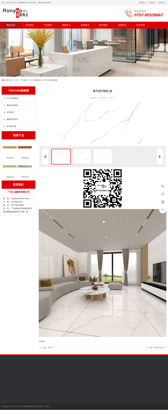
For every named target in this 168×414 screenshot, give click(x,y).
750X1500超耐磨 (50, 80)
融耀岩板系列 (12, 119)
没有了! (51, 347)
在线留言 (152, 3)
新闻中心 (66, 25)
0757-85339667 (163, 186)
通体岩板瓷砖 (12, 105)
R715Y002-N (159, 347)
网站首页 (11, 25)
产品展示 (48, 25)
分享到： (42, 341)
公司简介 (29, 25)
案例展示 (85, 25)
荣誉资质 (140, 25)
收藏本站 (142, 3)
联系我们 (162, 3)
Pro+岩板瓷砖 (35, 80)
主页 (16, 80)
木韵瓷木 (10, 112)
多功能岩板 (11, 126)
